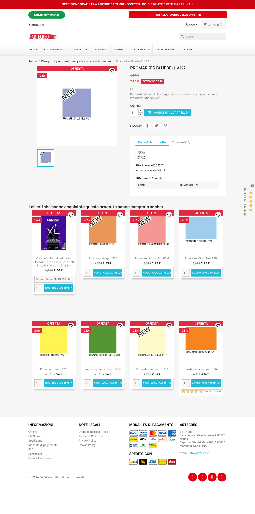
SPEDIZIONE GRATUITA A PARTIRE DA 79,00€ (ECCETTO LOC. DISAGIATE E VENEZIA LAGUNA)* (127, 4)
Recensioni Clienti (245, 201)
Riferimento (143, 165)
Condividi (147, 125)
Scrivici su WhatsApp (46, 14)
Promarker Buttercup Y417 (152, 369)
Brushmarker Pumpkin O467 (201, 369)
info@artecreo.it (199, 453)
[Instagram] (202, 477)
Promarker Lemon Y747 (53, 369)
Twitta (156, 125)
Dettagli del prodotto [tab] (152, 142)
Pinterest (165, 125)
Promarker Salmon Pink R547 (152, 258)
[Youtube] (221, 477)
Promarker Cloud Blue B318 (201, 258)
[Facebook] (192, 477)
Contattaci (36, 25)
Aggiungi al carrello (168, 112)
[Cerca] (202, 36)
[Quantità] (134, 112)
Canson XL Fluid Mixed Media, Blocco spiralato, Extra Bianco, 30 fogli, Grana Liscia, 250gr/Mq (54, 262)
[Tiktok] (212, 477)
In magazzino (144, 170)
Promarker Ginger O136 (103, 258)
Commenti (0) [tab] (181, 142)
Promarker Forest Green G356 (103, 369)
